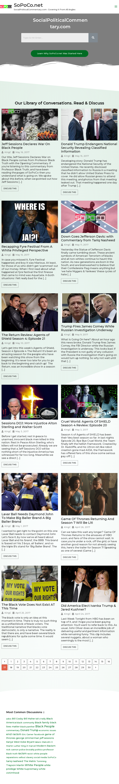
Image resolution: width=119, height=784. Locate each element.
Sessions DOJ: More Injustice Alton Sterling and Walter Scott (29, 425)
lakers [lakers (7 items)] (38, 742)
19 (17, 667)
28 (76, 667)
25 (56, 667)
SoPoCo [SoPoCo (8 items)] (52, 757)
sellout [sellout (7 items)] (22, 757)
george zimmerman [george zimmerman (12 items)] (27, 738)
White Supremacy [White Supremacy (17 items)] (27, 768)
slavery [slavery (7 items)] (29, 757)
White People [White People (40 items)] (34, 765)
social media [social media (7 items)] (40, 757)
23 (43, 667)
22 (37, 667)
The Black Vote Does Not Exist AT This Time (28, 606)
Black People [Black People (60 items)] (45, 726)
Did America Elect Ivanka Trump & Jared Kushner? (88, 607)
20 (24, 667)
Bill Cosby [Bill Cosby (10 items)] (17, 718)
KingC (7, 152)
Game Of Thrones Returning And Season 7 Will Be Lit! (87, 521)
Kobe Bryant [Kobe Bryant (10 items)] (27, 742)
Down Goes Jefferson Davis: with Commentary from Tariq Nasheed (88, 238)
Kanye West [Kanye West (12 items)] (13, 742)
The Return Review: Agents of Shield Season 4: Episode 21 (25, 336)
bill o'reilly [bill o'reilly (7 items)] (41, 718)
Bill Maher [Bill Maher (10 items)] (29, 718)
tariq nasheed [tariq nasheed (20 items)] (14, 761)
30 (89, 667)
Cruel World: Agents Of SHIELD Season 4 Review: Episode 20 (85, 423)
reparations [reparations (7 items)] (12, 757)
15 (102, 661)
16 (109, 661)
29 (82, 667)
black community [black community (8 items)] (25, 722)
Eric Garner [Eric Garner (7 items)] (27, 734)
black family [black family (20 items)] (42, 722)
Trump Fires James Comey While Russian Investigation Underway (87, 328)
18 (11, 667)
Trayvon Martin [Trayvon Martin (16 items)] (15, 765)
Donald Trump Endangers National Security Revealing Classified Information (89, 147)
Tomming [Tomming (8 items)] (41, 761)
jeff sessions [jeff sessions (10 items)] (47, 738)
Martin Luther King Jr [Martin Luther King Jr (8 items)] (17, 746)
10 (69, 661)
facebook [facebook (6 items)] (39, 734)
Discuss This (10, 188)
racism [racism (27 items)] (22, 753)
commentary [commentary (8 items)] (13, 730)
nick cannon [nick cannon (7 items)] (12, 749)
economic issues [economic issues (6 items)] (47, 730)
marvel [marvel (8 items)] (32, 746)
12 (83, 661)
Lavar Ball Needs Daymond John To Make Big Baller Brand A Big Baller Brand (27, 517)
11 (76, 661)
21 (30, 667)
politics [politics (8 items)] (39, 749)
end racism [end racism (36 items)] (13, 734)
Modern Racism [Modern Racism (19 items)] (45, 745)
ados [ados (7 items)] (8, 718)
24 (50, 667)
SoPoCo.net (28, 5)
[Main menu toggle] (116, 6)
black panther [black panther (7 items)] (27, 726)
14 (95, 661)
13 (89, 661)
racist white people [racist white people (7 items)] (37, 753)
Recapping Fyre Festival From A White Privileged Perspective (27, 248)
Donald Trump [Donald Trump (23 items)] (29, 730)
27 (69, 667)
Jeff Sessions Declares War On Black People (26, 146)
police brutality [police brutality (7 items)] (27, 749)
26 (63, 667)
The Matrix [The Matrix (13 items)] (30, 761)
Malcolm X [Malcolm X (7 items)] (47, 742)
